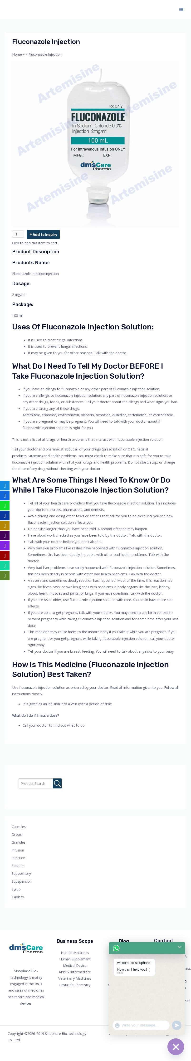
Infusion (18, 850)
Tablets (18, 897)
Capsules (19, 826)
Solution (18, 865)
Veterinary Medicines (74, 978)
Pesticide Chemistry (74, 984)
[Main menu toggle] (181, 10)
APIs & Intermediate (75, 971)
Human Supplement (75, 959)
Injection (18, 857)
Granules (18, 842)
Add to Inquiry (45, 235)
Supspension (22, 881)
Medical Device (75, 965)
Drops (17, 834)
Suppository (21, 873)
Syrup (16, 889)
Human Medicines (75, 952)
